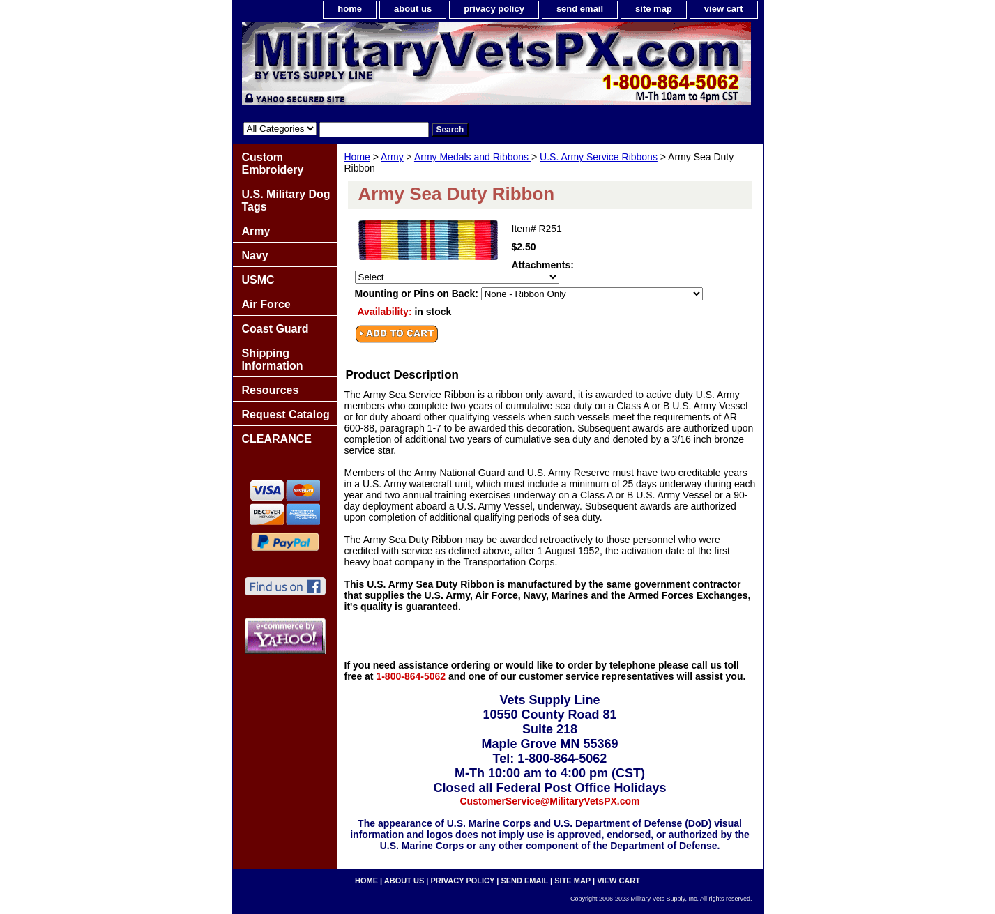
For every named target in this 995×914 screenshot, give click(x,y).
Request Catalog (286, 414)
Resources (270, 390)
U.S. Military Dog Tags (286, 200)
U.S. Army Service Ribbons (599, 156)
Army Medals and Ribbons (472, 156)
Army (392, 156)
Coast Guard (275, 329)
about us (413, 8)
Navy (255, 255)
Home (357, 156)
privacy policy (494, 8)
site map (653, 8)
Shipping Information (272, 359)
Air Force (266, 304)
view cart (723, 8)
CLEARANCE (277, 439)
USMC (258, 280)
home (349, 8)
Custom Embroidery (273, 163)
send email (579, 8)
